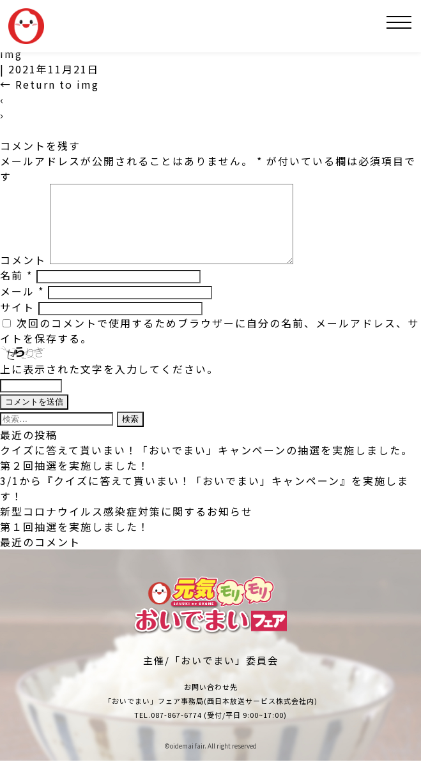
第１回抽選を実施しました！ (74, 541)
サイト (17, 322)
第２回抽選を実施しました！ (74, 480)
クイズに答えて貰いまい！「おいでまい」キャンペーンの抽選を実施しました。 (206, 465)
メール (22, 306)
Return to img (49, 84)
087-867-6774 (176, 730)
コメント (23, 275)
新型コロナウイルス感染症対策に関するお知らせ (126, 526)
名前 (16, 290)
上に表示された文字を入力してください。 (109, 384)
